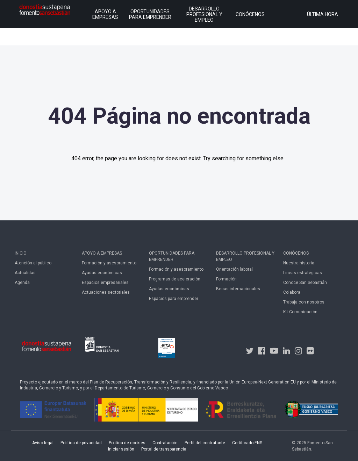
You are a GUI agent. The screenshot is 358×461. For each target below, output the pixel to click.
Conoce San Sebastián (305, 282)
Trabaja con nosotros (303, 302)
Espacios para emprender (173, 298)
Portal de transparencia (163, 449)
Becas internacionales (238, 288)
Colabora (291, 292)
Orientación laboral (234, 269)
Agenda (22, 282)
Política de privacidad (81, 442)
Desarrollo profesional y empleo (245, 256)
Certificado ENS (247, 442)
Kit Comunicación (300, 311)
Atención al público (33, 263)
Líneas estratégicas (302, 272)
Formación (226, 279)
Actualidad (25, 272)
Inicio (21, 253)
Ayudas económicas (102, 272)
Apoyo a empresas (102, 253)
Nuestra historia (298, 263)
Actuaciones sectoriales (106, 292)
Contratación (165, 442)
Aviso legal (42, 442)
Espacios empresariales (105, 282)
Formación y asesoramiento (109, 263)
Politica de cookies (127, 442)
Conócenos (296, 253)
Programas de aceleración (174, 279)
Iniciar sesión (121, 449)
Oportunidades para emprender (171, 256)
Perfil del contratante (205, 442)
